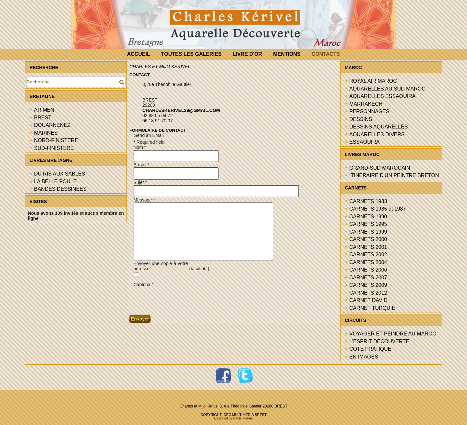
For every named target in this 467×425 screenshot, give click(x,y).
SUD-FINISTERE (54, 148)
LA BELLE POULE (55, 181)
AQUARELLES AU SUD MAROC (387, 88)
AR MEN (44, 110)
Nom (140, 147)
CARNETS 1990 (368, 216)
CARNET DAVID (368, 300)
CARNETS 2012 (368, 293)
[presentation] (183, 299)
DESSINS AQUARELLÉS (378, 126)
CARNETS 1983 (368, 201)
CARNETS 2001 (368, 247)
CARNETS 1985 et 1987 (377, 209)
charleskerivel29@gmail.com (181, 110)
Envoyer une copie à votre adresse (161, 266)
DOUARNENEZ (52, 125)
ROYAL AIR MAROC (373, 81)
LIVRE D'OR (247, 54)
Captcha (144, 284)
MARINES (46, 133)
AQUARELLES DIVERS (377, 134)
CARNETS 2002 (368, 254)
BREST (42, 117)
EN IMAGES (363, 356)
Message (144, 199)
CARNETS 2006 (368, 270)
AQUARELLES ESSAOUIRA (382, 96)
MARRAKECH (365, 104)
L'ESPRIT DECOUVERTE (379, 341)
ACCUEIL (138, 54)
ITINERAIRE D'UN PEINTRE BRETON (394, 175)
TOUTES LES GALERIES (191, 54)
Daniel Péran (242, 418)
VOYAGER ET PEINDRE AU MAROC (392, 333)
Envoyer (140, 319)
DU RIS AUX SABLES (59, 173)
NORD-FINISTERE (56, 140)
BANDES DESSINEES (60, 189)
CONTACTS (326, 54)
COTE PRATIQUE (370, 349)
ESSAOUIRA (364, 142)
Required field (149, 142)
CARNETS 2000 (368, 239)
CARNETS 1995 (368, 224)
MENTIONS (286, 54)
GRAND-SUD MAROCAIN (379, 168)
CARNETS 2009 (368, 285)
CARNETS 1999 (368, 232)
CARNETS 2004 (368, 262)
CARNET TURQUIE (372, 308)
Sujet (140, 182)
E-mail (142, 164)
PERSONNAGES (369, 111)
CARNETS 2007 (368, 277)
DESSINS (360, 119)
